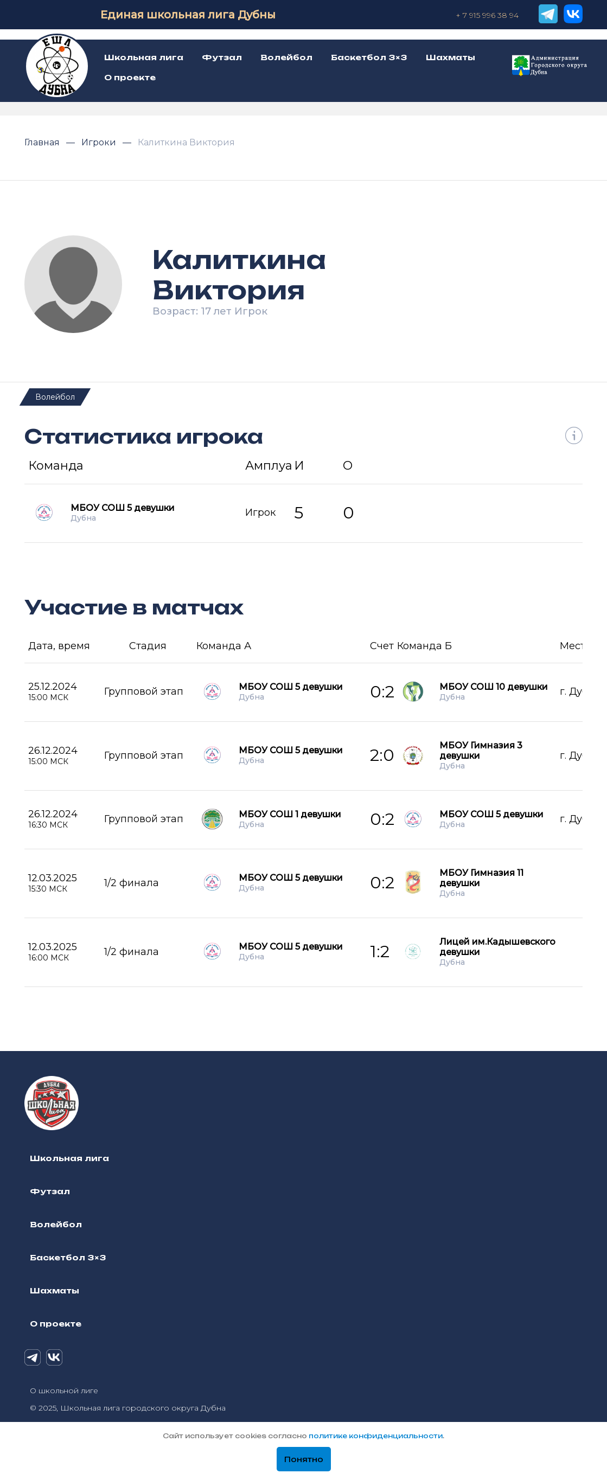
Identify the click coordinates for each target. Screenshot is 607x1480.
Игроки (99, 142)
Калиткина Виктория (186, 142)
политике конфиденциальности (376, 1436)
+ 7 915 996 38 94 (487, 15)
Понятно (303, 1459)
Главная (43, 142)
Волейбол (55, 397)
